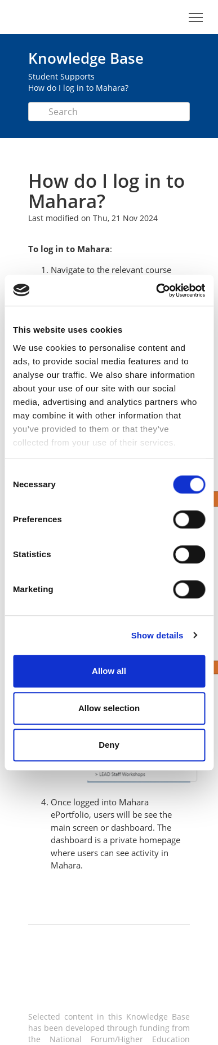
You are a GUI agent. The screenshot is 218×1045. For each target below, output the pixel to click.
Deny (109, 744)
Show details (157, 635)
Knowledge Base (86, 58)
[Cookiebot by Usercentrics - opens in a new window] (156, 290)
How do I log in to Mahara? (78, 87)
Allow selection (109, 708)
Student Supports (61, 76)
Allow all (109, 671)
